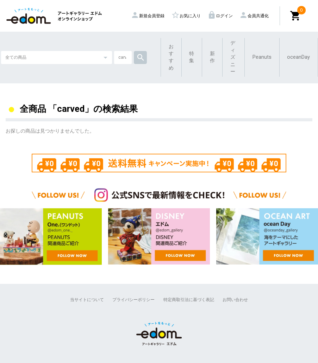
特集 (191, 57)
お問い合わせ (235, 299)
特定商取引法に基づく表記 (188, 299)
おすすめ (171, 57)
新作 (212, 57)
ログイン (221, 15)
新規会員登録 (148, 15)
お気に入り (187, 15)
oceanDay (298, 57)
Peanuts (262, 57)
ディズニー (232, 57)
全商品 (33, 109)
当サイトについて (87, 299)
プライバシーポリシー (133, 299)
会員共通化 (255, 15)
